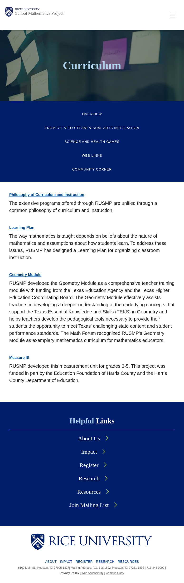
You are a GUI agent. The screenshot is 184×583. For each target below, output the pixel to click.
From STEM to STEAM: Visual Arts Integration (92, 128)
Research (89, 478)
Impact (89, 452)
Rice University (27, 9)
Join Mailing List (89, 505)
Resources (89, 492)
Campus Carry (115, 573)
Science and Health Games (91, 142)
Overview (92, 114)
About (51, 561)
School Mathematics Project (39, 13)
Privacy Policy (69, 573)
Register (89, 465)
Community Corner (92, 169)
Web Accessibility (92, 573)
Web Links (92, 155)
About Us (89, 438)
